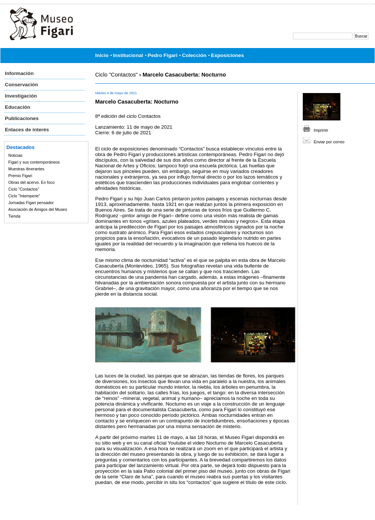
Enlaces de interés (27, 129)
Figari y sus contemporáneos (34, 162)
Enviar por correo (329, 142)
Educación (17, 107)
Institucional (128, 55)
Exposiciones (227, 55)
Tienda (14, 216)
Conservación (21, 84)
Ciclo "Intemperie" (24, 196)
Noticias (15, 155)
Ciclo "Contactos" (23, 189)
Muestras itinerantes (26, 169)
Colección (194, 55)
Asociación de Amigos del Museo (37, 209)
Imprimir (321, 130)
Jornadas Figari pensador (31, 202)
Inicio (102, 55)
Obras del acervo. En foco (31, 182)
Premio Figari (20, 175)
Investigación (21, 96)
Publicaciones (22, 118)
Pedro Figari (163, 55)
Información (19, 73)
